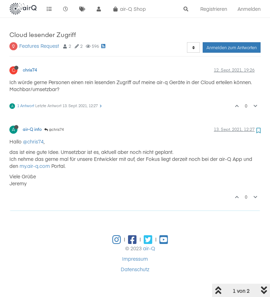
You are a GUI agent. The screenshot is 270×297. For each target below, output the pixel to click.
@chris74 (54, 129)
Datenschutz (135, 269)
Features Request (39, 45)
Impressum (135, 258)
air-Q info (32, 129)
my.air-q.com (35, 165)
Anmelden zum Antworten (232, 47)
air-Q (149, 248)
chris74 (30, 70)
